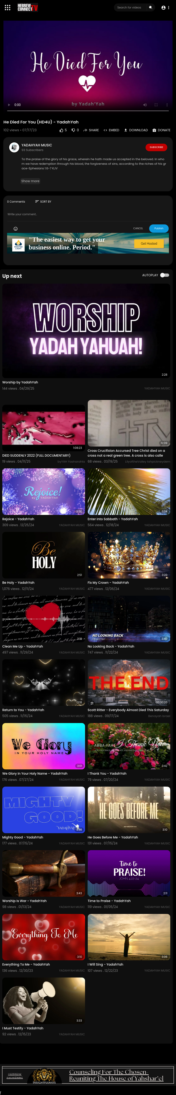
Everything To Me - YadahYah (26, 964)
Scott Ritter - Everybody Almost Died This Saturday (128, 710)
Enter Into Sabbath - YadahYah (113, 519)
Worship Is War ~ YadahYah (24, 901)
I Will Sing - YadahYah (105, 964)
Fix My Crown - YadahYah (108, 582)
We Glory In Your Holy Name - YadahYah (34, 773)
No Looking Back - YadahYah (111, 646)
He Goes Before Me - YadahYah (113, 837)
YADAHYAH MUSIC (37, 145)
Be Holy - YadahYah (18, 582)
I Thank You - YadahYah (107, 773)
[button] (165, 8)
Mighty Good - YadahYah (22, 837)
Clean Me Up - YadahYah (22, 646)
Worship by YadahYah (20, 382)
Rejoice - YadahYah (18, 519)
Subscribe (156, 147)
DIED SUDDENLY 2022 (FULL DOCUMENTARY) (36, 455)
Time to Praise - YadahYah (109, 901)
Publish (158, 228)
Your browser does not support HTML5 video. (88, 68)
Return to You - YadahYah (23, 710)
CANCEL (138, 228)
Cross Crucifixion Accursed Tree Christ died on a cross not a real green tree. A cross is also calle (126, 453)
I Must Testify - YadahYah (22, 1028)
